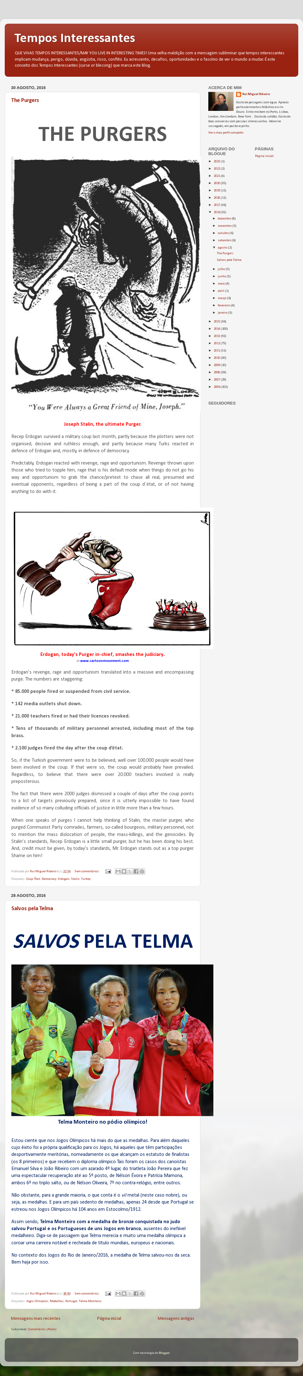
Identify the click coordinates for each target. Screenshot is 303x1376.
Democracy (49, 879)
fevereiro (224, 305)
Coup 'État (33, 879)
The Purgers (25, 101)
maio (221, 283)
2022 (217, 169)
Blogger (164, 1353)
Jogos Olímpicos (37, 1301)
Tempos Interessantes (74, 38)
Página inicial (109, 1318)
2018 (217, 198)
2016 (217, 212)
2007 (217, 380)
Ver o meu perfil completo (225, 133)
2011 (217, 350)
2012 (217, 343)
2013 (217, 336)
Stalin (75, 879)
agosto (223, 247)
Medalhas (57, 1301)
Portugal (71, 1301)
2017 (217, 205)
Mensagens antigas (176, 1318)
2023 (217, 161)
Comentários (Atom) (42, 1329)
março (222, 298)
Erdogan (63, 879)
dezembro (225, 218)
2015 (217, 321)
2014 (217, 329)
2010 (217, 358)
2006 (217, 387)
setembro (225, 240)
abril (221, 291)
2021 (217, 176)
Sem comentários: (87, 871)
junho (222, 276)
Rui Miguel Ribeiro (256, 94)
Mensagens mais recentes (35, 1318)
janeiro (223, 313)
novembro (225, 226)
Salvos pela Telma (32, 909)
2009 (217, 365)
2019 (217, 190)
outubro (223, 233)
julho (222, 269)
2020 (217, 183)
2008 (217, 372)
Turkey (86, 879)
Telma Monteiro (90, 1301)
